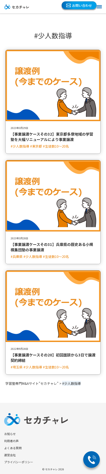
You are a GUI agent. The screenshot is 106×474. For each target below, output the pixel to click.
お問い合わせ (79, 5)
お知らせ (10, 434)
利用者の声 (11, 441)
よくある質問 (13, 448)
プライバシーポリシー (18, 462)
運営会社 (10, 455)
